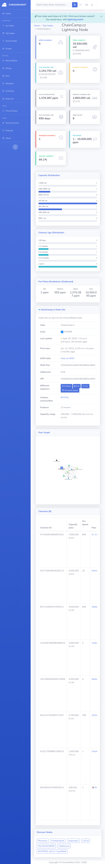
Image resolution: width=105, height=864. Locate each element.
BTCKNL (65, 397)
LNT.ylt (86, 840)
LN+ (85, 386)
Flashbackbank (57, 840)
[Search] (53, 4)
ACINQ (95, 715)
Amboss (66, 386)
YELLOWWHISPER (46, 846)
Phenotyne (42, 840)
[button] (101, 5)
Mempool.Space (70, 390)
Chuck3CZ (97, 751)
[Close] (101, 16)
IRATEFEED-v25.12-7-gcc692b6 (52, 851)
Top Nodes (48, 25)
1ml (76, 386)
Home (37, 25)
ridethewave (64, 846)
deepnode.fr (73, 840)
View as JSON (68, 358)
